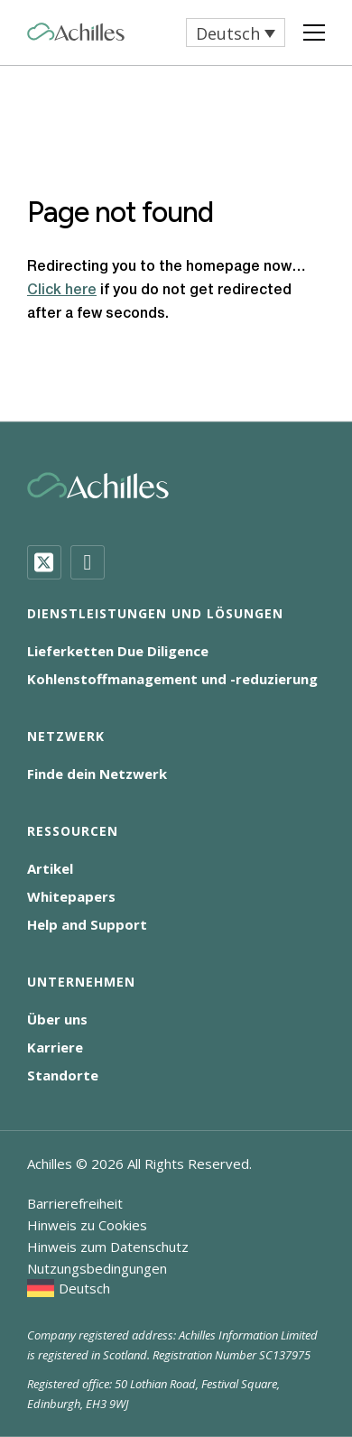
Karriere (55, 1047)
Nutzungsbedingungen (97, 1268)
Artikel (50, 868)
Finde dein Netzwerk (97, 774)
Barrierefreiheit (75, 1203)
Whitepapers (71, 896)
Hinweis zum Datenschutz (108, 1247)
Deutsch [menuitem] (228, 33)
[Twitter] (44, 562)
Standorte (62, 1075)
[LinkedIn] (87, 562)
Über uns (57, 1019)
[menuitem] (235, 32)
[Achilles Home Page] (76, 32)
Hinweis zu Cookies (87, 1225)
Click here (62, 290)
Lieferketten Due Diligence (117, 651)
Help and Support (87, 924)
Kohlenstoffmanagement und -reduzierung (172, 679)
